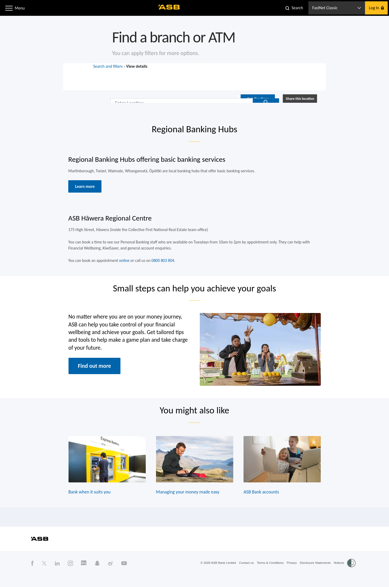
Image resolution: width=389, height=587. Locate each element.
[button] (9, 7)
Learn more (82, 189)
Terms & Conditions (268, 574)
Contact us (244, 574)
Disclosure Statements (314, 574)
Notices (339, 574)
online (122, 265)
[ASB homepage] (169, 7)
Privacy (290, 574)
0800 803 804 (162, 265)
